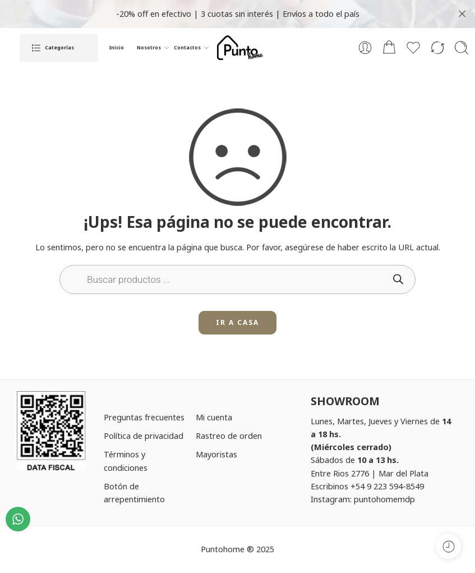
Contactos (187, 47)
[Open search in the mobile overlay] (237, 279)
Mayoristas (216, 454)
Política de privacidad (143, 435)
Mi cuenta (214, 417)
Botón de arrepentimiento (134, 492)
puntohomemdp (384, 499)
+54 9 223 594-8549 (387, 486)
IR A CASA (237, 322)
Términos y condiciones (125, 460)
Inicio (116, 47)
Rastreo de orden (229, 435)
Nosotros (149, 47)
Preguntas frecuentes (144, 417)
